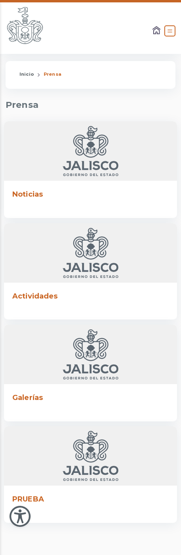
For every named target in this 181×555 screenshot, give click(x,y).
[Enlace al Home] (157, 31)
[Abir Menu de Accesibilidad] (20, 516)
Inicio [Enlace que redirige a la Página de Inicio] (26, 74)
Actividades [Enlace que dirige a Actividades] (35, 296)
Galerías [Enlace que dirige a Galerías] (27, 397)
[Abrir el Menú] (169, 30)
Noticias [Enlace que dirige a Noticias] (27, 194)
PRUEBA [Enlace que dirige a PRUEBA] (28, 499)
